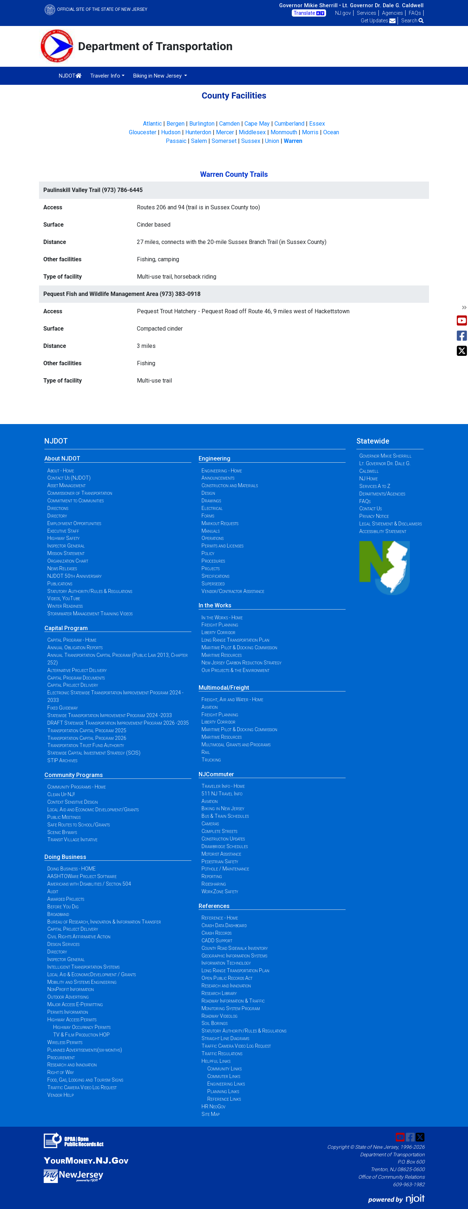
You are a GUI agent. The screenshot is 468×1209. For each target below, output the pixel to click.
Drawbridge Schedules (225, 846)
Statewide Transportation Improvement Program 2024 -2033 (109, 715)
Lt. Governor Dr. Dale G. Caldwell (383, 5)
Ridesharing (214, 884)
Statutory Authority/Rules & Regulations (89, 591)
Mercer (225, 132)
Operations (213, 538)
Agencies (392, 13)
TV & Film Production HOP (81, 1035)
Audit (52, 891)
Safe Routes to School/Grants (78, 825)
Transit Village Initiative (72, 839)
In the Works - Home (222, 617)
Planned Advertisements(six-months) (84, 1050)
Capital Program (66, 628)
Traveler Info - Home (223, 786)
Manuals (211, 531)
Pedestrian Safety (220, 861)
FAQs (415, 13)
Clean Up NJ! (61, 794)
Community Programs (73, 775)
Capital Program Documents (76, 678)
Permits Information (67, 1012)
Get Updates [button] (378, 20)
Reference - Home (220, 918)
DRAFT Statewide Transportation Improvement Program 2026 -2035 (118, 723)
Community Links (224, 1068)
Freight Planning (220, 625)
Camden (229, 123)
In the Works (215, 605)
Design (208, 493)
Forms (208, 516)
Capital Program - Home (71, 640)
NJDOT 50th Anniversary (74, 576)
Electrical (212, 508)
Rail (206, 752)
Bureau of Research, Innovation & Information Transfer (104, 922)
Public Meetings (64, 817)
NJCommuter (216, 774)
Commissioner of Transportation (79, 493)
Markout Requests (220, 523)
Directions (57, 508)
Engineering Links (226, 1084)
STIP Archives (62, 760)
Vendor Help (60, 1095)
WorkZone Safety (220, 891)
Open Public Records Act (227, 978)
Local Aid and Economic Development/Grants (93, 809)
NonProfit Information (70, 989)
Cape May (257, 123)
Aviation (210, 707)
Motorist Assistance (221, 854)
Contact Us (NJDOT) (69, 478)
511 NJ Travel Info (222, 793)
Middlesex (252, 132)
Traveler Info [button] (105, 76)
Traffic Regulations (222, 1053)
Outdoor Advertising (68, 997)
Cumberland (289, 123)
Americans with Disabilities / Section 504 (89, 884)
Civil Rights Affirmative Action (78, 936)
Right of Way (60, 1072)
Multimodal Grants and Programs (236, 744)
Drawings (211, 500)
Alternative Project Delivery (77, 670)
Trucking (211, 760)
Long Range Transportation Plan (235, 640)
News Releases (62, 568)
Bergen (175, 123)
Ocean (331, 132)
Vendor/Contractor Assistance (233, 591)
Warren (293, 141)
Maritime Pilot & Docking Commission (239, 647)
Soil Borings (215, 1023)
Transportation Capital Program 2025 (86, 730)
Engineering (214, 458)
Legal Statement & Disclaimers (390, 524)
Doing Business (65, 857)
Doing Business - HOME (71, 869)
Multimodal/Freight (224, 687)
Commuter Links (223, 1076)
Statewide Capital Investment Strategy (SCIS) (93, 753)
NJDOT (70, 76)
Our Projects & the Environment (235, 670)
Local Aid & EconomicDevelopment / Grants (91, 974)
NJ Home (368, 478)
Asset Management (66, 485)
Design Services (63, 944)
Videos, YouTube (63, 598)
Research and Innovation (72, 1065)
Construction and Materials (230, 485)
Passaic (176, 141)
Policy (208, 553)
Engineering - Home (222, 470)
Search (412, 20)
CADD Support (217, 940)
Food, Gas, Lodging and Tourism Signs (85, 1080)
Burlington (201, 123)
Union (272, 141)
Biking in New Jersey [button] (158, 76)
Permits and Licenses (222, 546)
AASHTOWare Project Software (82, 876)
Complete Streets (219, 831)
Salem (199, 141)
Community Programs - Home (76, 787)
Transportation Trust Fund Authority (85, 745)
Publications (59, 583)
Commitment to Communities (75, 500)
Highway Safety (63, 538)
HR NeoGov (213, 1106)
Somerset (224, 141)
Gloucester (142, 132)
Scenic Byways (62, 832)
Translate (309, 13)
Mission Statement (65, 553)
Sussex (250, 141)
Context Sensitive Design (72, 802)
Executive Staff (63, 531)
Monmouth (283, 132)
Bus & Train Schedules (225, 816)
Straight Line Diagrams (225, 1038)
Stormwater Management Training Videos (90, 613)
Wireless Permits (64, 1042)
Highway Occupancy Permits (81, 1027)
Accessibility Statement (382, 531)
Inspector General (66, 546)
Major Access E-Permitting (75, 1004)
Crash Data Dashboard (224, 925)
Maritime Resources (222, 655)
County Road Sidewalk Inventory (235, 948)
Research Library (219, 993)
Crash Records (216, 933)
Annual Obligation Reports (75, 647)
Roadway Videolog (220, 1016)
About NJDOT (62, 458)
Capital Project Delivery (72, 685)
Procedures (213, 561)
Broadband (58, 914)
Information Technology (226, 963)
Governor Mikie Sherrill (385, 456)
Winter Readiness (65, 606)
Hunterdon (198, 132)
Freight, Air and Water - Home (232, 699)
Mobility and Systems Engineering (82, 982)
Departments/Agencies (382, 494)
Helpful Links (216, 1061)
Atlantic (152, 123)
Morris (310, 132)
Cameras (210, 823)
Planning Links (223, 1091)
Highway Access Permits (71, 1019)
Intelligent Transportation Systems (83, 967)
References (214, 906)
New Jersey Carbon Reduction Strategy (242, 662)
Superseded (213, 583)
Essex (317, 123)
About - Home (60, 470)
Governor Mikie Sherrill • (310, 5)
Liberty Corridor (218, 632)
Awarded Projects (65, 899)
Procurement (61, 1057)
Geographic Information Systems (234, 956)
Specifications (215, 576)
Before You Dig (63, 906)
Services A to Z (374, 486)
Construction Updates (223, 839)
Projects (211, 568)
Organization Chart (67, 561)
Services (366, 13)
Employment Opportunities (74, 523)
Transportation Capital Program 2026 (86, 738)
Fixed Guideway (62, 708)
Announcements (218, 478)
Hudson (171, 132)
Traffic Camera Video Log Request (82, 1087)
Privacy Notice (374, 516)
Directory (57, 516)
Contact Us (370, 508)
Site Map (211, 1114)
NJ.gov (343, 13)
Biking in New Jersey (223, 808)
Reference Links (224, 1099)
